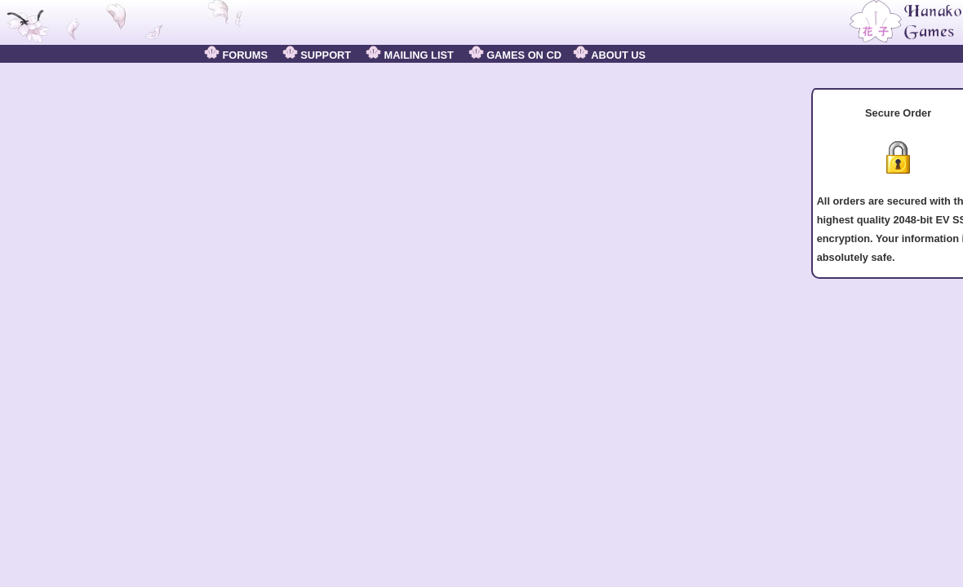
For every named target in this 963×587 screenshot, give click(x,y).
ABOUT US (609, 55)
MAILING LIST (410, 55)
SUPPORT (316, 55)
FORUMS (236, 55)
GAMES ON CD (514, 55)
